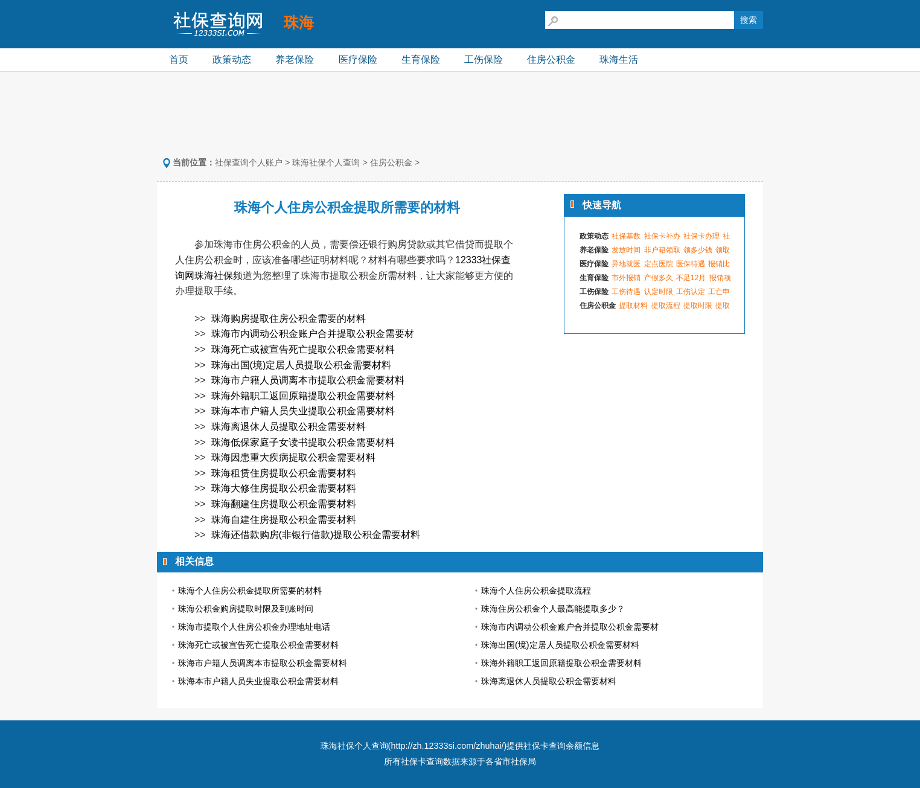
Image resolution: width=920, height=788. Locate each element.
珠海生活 (618, 59)
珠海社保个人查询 (326, 162)
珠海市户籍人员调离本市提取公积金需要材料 (307, 380)
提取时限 (697, 305)
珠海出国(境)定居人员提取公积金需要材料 (301, 365)
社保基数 (626, 236)
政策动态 (231, 59)
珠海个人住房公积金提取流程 (536, 590)
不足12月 (691, 278)
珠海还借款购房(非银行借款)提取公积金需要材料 (316, 535)
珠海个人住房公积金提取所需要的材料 (250, 590)
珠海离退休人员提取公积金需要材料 (288, 426)
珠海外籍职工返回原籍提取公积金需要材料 (303, 396)
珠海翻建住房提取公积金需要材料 (283, 504)
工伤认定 (690, 291)
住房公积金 (551, 59)
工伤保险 (483, 59)
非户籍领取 (662, 250)
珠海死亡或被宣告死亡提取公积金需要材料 (303, 349)
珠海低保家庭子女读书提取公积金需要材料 (303, 442)
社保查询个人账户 (249, 162)
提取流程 (665, 305)
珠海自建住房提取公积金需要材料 (283, 519)
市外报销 (626, 278)
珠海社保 (213, 276)
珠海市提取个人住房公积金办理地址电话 (254, 627)
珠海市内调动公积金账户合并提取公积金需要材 (312, 333)
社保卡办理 (701, 236)
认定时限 (658, 291)
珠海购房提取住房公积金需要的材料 (288, 318)
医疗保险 (358, 59)
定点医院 (658, 264)
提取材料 (633, 305)
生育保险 (420, 59)
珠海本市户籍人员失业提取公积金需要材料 (303, 411)
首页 (178, 59)
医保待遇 (690, 264)
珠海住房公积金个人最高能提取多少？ (553, 608)
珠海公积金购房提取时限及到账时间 (245, 608)
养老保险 (294, 59)
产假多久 (658, 278)
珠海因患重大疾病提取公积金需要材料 (293, 457)
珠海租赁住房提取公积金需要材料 (283, 473)
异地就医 (626, 264)
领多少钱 (697, 250)
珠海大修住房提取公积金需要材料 (283, 488)
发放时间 (626, 250)
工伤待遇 (626, 291)
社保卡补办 (662, 236)
